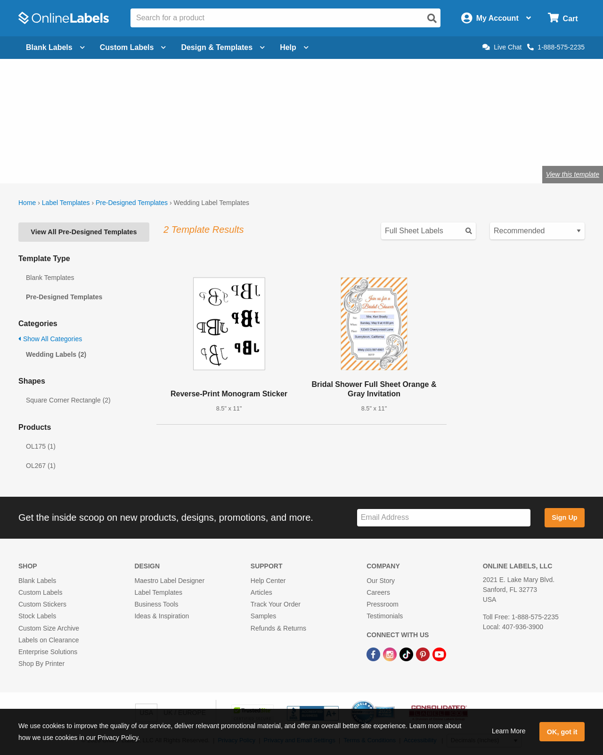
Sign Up (564, 517)
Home (27, 202)
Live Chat (502, 47)
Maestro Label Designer (169, 580)
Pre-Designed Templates (132, 202)
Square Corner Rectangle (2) (68, 400)
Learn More (509, 731)
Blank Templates (50, 277)
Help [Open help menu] (294, 47)
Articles (261, 592)
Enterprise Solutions (47, 652)
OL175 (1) (41, 446)
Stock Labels (37, 616)
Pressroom (383, 604)
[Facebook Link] (374, 653)
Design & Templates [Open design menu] (223, 47)
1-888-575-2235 (556, 47)
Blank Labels (37, 580)
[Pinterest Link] (424, 653)
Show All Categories (50, 339)
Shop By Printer (41, 663)
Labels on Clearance (48, 640)
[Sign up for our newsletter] (443, 517)
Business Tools (156, 604)
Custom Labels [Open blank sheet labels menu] (133, 47)
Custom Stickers (42, 604)
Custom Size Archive (48, 628)
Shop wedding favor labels (133, 144)
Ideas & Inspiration (161, 616)
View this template (572, 174)
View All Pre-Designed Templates (84, 232)
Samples (263, 616)
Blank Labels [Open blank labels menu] (55, 47)
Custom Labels (40, 592)
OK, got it (562, 732)
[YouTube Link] (439, 653)
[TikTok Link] (407, 653)
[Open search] (432, 18)
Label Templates (66, 202)
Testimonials (385, 616)
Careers (378, 592)
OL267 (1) (41, 465)
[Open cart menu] (563, 18)
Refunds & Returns (278, 628)
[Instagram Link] (391, 653)
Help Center (268, 580)
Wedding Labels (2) (56, 354)
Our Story (381, 580)
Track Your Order (276, 604)
